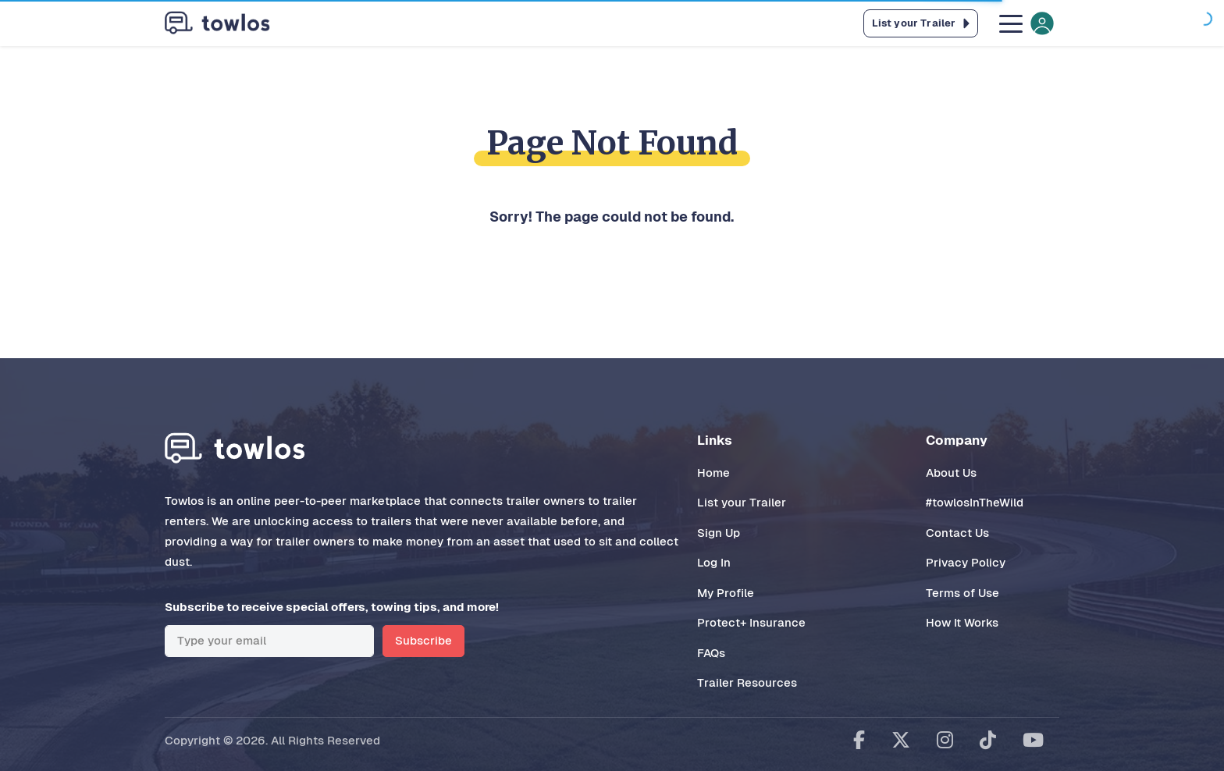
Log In (714, 562)
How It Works (962, 622)
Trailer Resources (747, 682)
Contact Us (957, 532)
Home (713, 472)
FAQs (711, 652)
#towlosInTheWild (974, 502)
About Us (951, 472)
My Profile (725, 592)
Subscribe (423, 640)
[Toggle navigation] (1025, 23)
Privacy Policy (965, 562)
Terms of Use (962, 592)
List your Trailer (741, 502)
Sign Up (718, 532)
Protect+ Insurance (751, 622)
